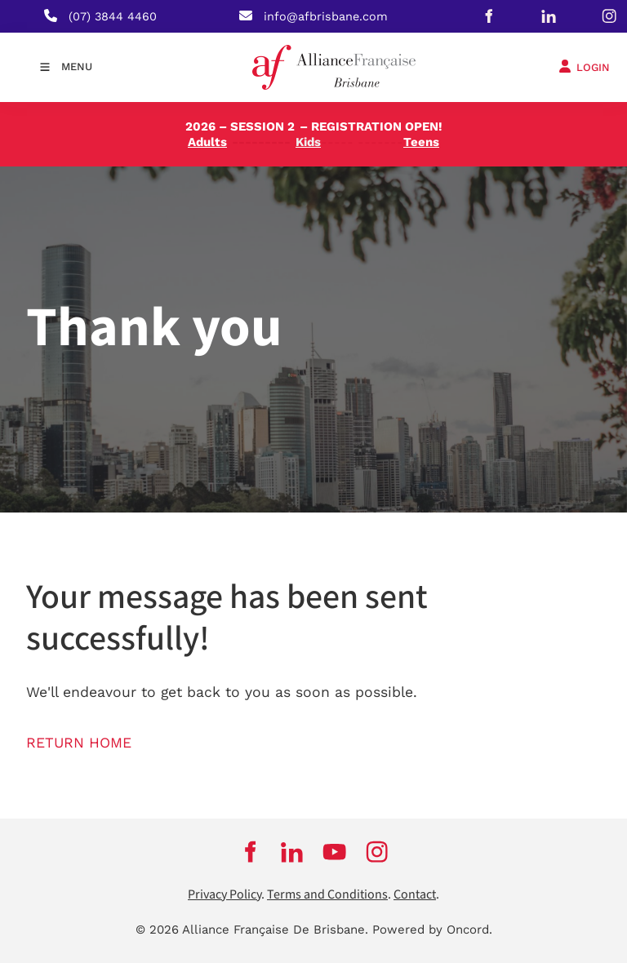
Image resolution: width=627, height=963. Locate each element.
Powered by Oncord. (432, 929)
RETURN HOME (78, 742)
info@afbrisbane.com (326, 16)
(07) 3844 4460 (113, 16)
